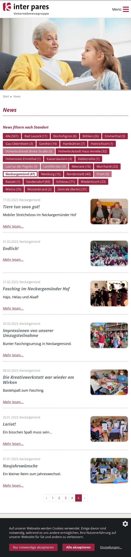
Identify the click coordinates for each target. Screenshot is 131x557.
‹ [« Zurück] (46, 497)
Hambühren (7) (74, 144)
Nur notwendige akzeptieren (33, 547)
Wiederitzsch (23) (93, 182)
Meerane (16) (81, 166)
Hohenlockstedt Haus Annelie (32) (82, 151)
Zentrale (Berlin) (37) (72, 189)
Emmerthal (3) (115, 136)
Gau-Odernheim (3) (19, 144)
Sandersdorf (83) (38, 182)
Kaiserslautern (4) (59, 159)
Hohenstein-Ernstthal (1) (23, 159)
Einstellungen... (111, 547)
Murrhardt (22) (107, 166)
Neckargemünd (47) (20, 174)
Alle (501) (12, 136)
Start (6, 96)
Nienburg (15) (51, 174)
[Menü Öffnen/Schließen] (120, 9)
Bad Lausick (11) (35, 136)
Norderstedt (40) (79, 174)
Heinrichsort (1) (102, 144)
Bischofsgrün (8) (65, 136)
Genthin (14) (48, 144)
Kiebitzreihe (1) (88, 159)
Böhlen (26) (91, 136)
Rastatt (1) (13, 182)
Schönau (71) (65, 182)
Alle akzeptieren (78, 547)
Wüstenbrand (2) (39, 189)
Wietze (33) (13, 189)
